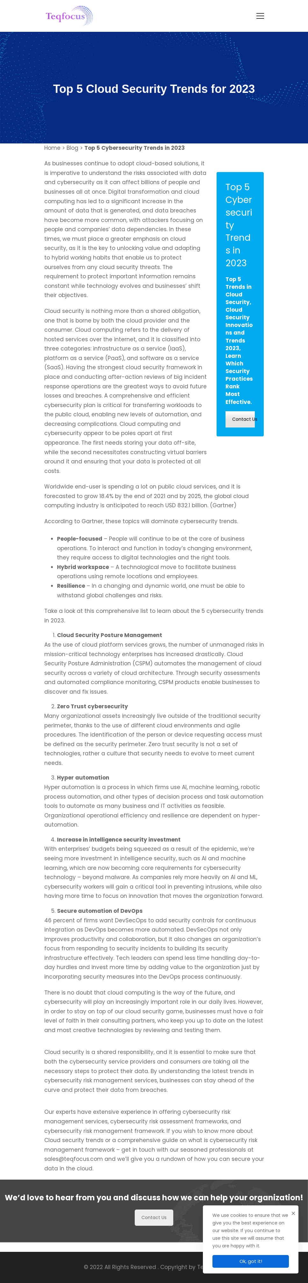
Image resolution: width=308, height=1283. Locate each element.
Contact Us (243, 419)
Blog (72, 148)
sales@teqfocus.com (73, 1179)
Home (52, 148)
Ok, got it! (251, 1261)
